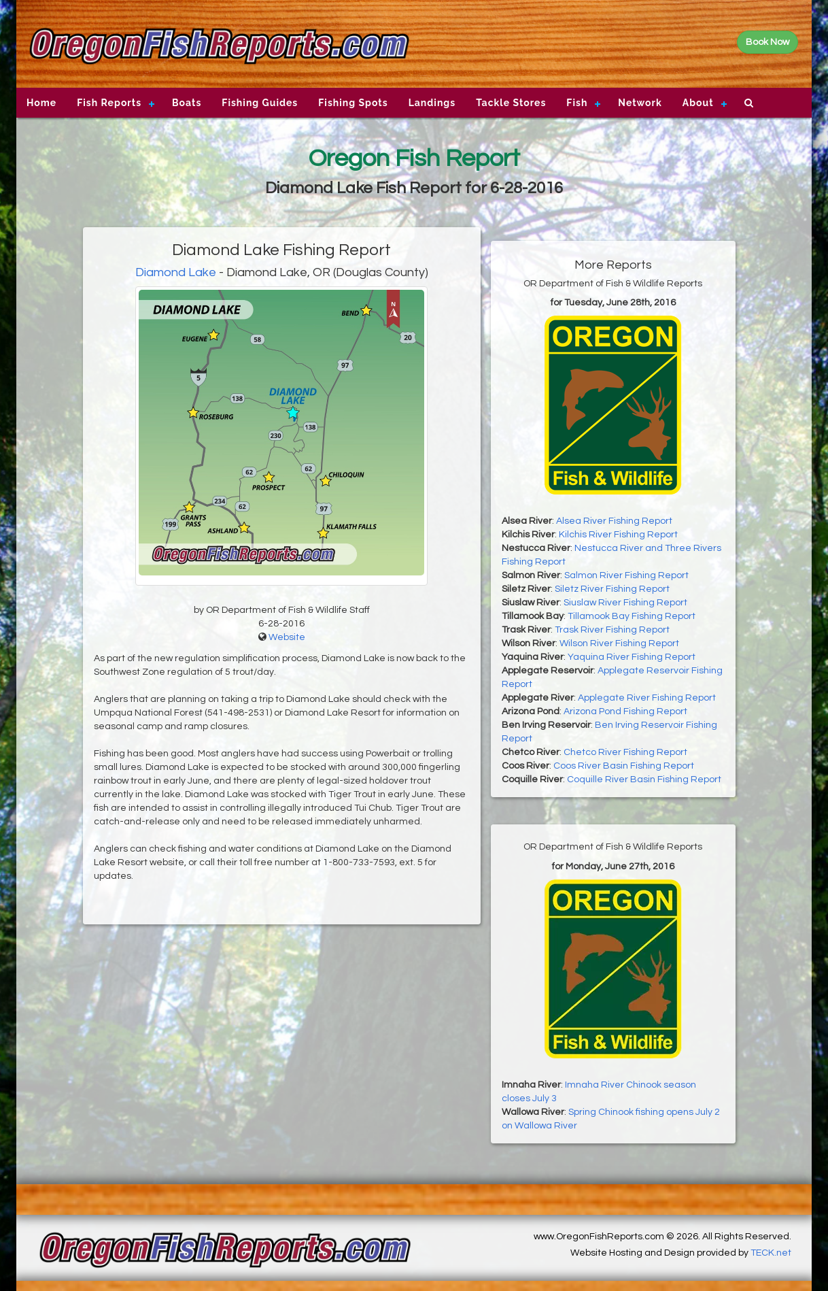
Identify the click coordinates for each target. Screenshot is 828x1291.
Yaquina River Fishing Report (631, 657)
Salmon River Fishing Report (626, 575)
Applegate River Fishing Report (647, 698)
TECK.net (771, 1253)
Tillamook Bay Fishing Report (631, 616)
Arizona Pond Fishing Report (625, 711)
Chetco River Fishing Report (625, 752)
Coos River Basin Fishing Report (623, 766)
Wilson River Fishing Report (619, 643)
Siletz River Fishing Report (612, 589)
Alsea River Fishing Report (614, 521)
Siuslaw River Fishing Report (625, 602)
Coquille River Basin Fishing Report (644, 779)
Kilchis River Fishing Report (618, 534)
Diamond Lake (175, 272)
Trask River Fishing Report (612, 630)
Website (287, 637)
